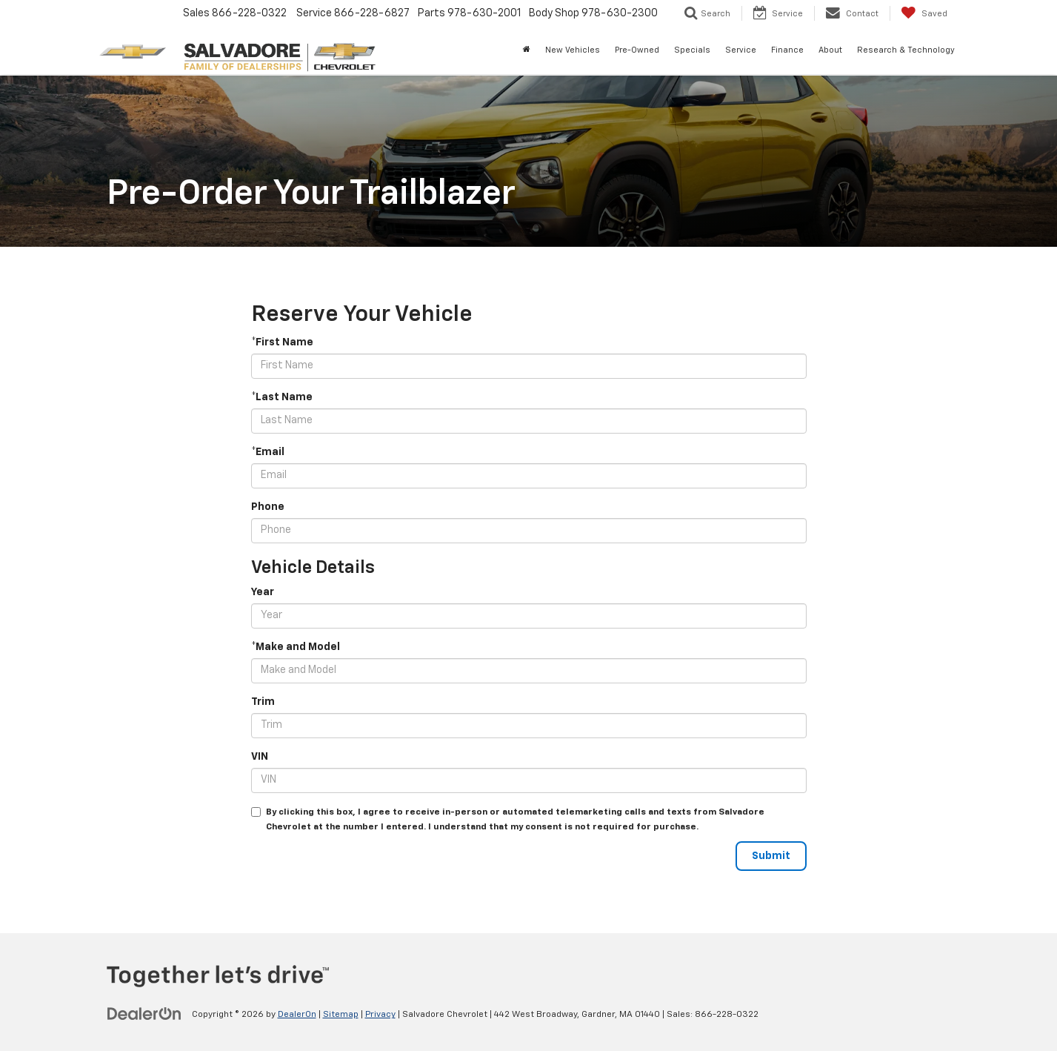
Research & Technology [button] (906, 50)
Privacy (380, 1014)
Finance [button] (787, 50)
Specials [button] (692, 50)
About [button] (830, 50)
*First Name (282, 342)
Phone (267, 507)
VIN (259, 757)
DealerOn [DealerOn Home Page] (297, 1014)
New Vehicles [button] (572, 50)
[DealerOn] (144, 1014)
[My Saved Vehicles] (924, 13)
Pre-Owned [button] (637, 50)
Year (262, 592)
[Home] (527, 50)
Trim (263, 702)
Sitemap (341, 1014)
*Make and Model (295, 647)
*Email (267, 452)
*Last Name (282, 397)
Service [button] (740, 50)
